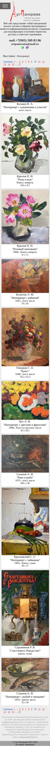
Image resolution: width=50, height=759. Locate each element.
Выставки (9, 56)
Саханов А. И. (25, 474)
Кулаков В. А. (25, 103)
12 (43, 61)
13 (5, 64)
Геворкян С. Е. (25, 367)
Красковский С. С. (25, 556)
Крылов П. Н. (25, 176)
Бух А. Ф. (25, 421)
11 (39, 61)
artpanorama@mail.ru (28, 737)
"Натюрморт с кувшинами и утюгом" (25, 107)
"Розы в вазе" (25, 179)
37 (19, 64)
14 (9, 64)
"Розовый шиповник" (25, 249)
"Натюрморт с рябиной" (24, 297)
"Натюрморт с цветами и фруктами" (25, 424)
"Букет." (25, 371)
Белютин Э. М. (25, 294)
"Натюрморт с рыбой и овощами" (25, 696)
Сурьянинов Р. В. (25, 647)
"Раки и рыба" (25, 477)
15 (13, 64)
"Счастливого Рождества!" (25, 650)
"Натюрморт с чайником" (25, 560)
